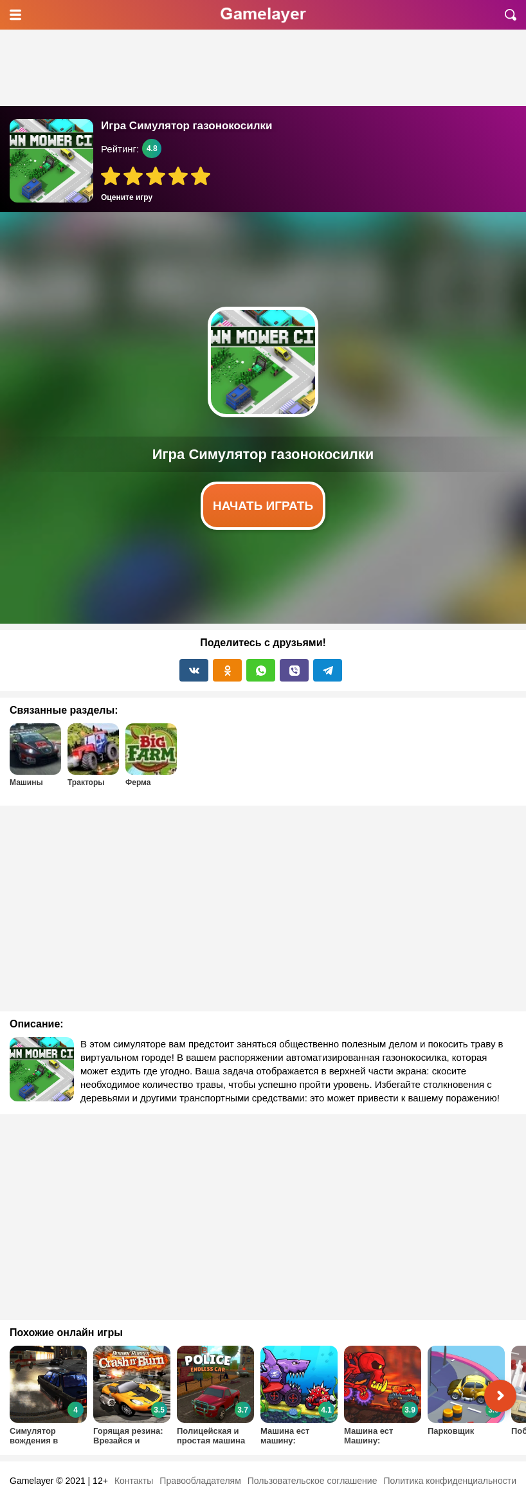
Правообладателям (199, 1481)
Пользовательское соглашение (312, 1481)
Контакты (133, 1481)
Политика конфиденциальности (449, 1481)
